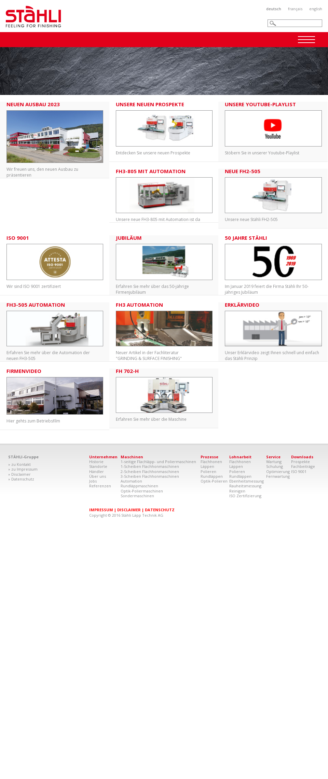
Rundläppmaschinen (139, 485)
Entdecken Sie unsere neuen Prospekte (164, 129)
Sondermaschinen (137, 495)
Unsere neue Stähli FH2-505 (273, 196)
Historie (96, 461)
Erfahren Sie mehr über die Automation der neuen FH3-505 (54, 331)
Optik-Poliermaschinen (142, 490)
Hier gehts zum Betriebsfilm (54, 395)
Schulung (274, 466)
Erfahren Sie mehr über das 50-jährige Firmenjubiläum (164, 265)
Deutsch (273, 8)
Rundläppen (212, 476)
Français (295, 8)
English (315, 8)
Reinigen (237, 490)
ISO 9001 (298, 471)
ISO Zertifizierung (245, 495)
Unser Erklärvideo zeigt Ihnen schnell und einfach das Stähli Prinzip (273, 331)
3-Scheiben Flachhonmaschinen (150, 476)
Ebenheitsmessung (246, 481)
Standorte (98, 466)
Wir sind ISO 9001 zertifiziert (54, 262)
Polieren (208, 471)
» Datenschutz (21, 479)
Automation (131, 481)
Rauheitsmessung (245, 485)
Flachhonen (211, 461)
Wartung (274, 461)
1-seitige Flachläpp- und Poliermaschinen (158, 461)
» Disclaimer (19, 474)
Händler (96, 471)
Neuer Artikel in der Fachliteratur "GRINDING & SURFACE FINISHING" (164, 331)
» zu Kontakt (19, 464)
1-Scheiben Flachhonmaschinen (150, 466)
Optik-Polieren (214, 481)
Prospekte (300, 461)
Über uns (97, 476)
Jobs (93, 481)
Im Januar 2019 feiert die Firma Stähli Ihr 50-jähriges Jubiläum (273, 265)
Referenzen (100, 485)
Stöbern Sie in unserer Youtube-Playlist (273, 129)
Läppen (207, 466)
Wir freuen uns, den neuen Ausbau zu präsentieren (54, 140)
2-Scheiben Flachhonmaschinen (150, 471)
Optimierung (278, 471)
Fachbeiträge (303, 466)
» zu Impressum (23, 469)
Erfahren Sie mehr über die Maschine (164, 395)
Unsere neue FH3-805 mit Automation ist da (164, 196)
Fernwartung (278, 476)
